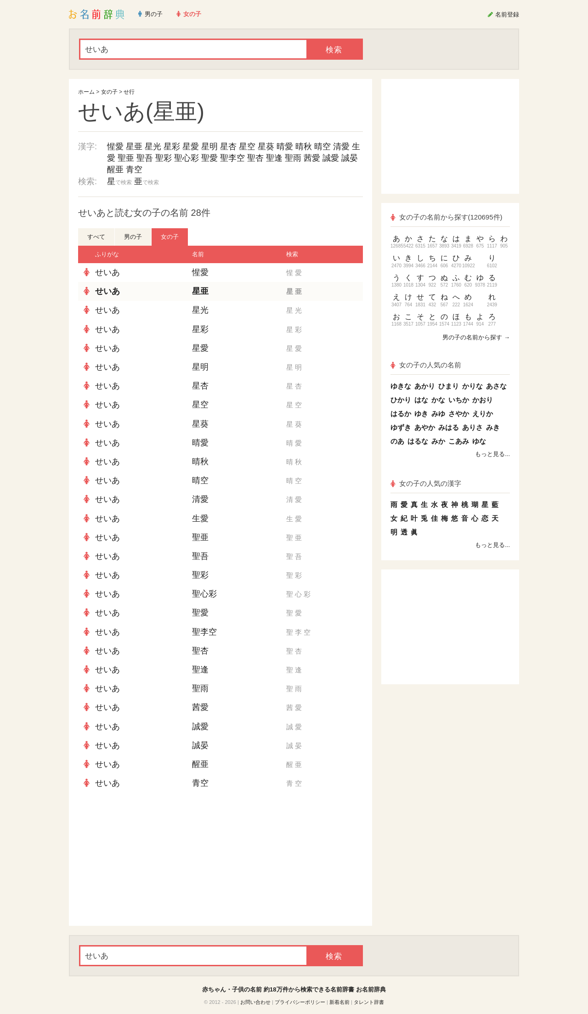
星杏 (228, 146)
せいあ (107, 272)
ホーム (86, 92)
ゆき (421, 413)
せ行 (129, 92)
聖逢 (274, 158)
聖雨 (293, 158)
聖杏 (255, 158)
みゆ (438, 413)
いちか (458, 400)
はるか (400, 413)
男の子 (133, 236)
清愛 (341, 146)
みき (493, 427)
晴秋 (303, 146)
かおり (482, 400)
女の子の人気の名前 (425, 365)
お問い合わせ (255, 1002)
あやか (424, 427)
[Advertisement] (147, 859)
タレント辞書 (369, 1002)
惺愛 (115, 146)
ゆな (479, 441)
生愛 (200, 518)
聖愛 (209, 158)
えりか (482, 413)
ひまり (448, 386)
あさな (496, 386)
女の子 (109, 92)
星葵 (266, 146)
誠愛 (330, 158)
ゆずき (400, 427)
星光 (153, 146)
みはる (448, 427)
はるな (417, 441)
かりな (472, 386)
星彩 (172, 146)
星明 (209, 146)
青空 (134, 169)
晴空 (322, 146)
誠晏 (349, 158)
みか (438, 441)
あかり (424, 386)
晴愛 (285, 146)
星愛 (190, 146)
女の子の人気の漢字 (425, 483)
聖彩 (163, 158)
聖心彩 (186, 158)
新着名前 (339, 1002)
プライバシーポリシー (300, 1002)
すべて (96, 236)
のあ (397, 441)
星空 (247, 146)
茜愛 (312, 158)
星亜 (134, 146)
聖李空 (232, 158)
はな (421, 400)
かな (438, 400)
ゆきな (400, 386)
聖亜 (126, 158)
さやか (458, 413)
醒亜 (115, 169)
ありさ (472, 427)
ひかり (400, 400)
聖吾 (144, 158)
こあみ (458, 441)
